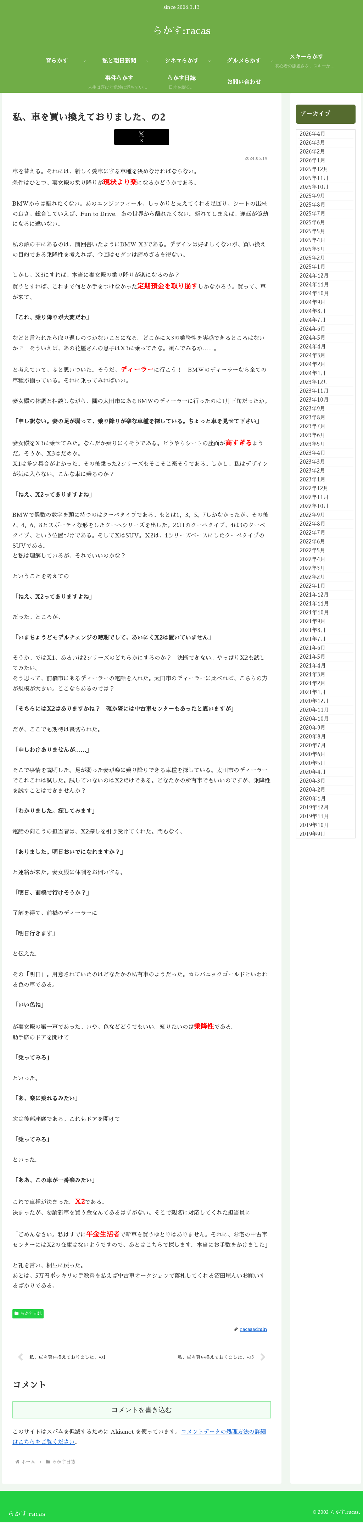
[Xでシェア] (141, 137)
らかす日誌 (28, 1313)
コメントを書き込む (141, 1410)
